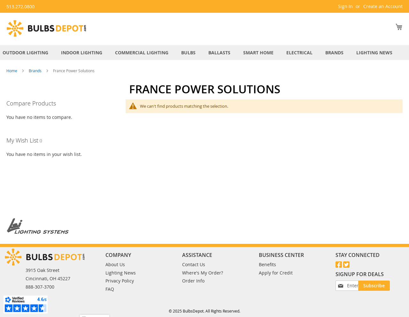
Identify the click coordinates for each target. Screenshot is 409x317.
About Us (115, 257)
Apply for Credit (276, 266)
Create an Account (383, 6)
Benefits (267, 257)
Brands (35, 70)
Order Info (193, 274)
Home (12, 70)
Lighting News (120, 266)
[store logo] (46, 28)
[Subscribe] (351, 289)
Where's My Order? (202, 266)
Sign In (345, 6)
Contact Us (193, 257)
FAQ (109, 282)
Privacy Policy (119, 274)
